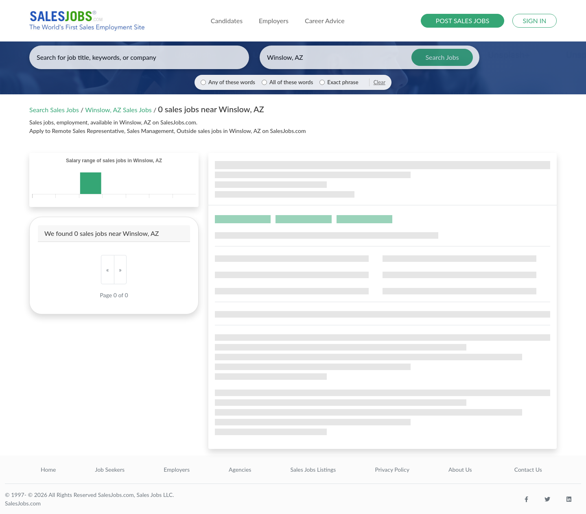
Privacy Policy (392, 469)
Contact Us (528, 469)
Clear (379, 82)
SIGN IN (535, 20)
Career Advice (325, 20)
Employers (177, 469)
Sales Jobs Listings (313, 469)
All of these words (291, 82)
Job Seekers (110, 469)
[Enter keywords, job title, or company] (139, 57)
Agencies (240, 469)
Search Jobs (442, 57)
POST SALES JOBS (463, 20)
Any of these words (231, 82)
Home (48, 469)
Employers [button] (274, 20)
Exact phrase (342, 82)
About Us (460, 469)
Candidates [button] (227, 20)
